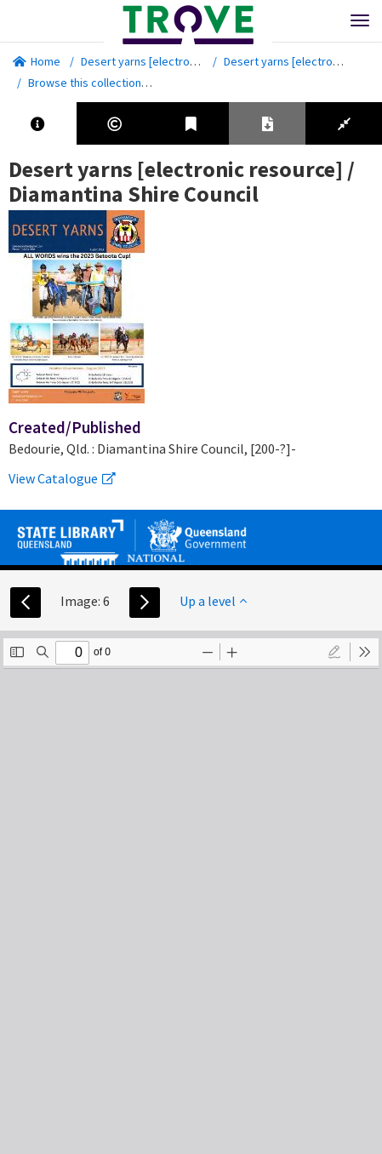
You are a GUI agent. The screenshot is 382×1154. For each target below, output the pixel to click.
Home (36, 61)
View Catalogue (62, 478)
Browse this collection (90, 82)
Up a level (213, 600)
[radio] (334, 652)
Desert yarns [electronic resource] (169, 61)
